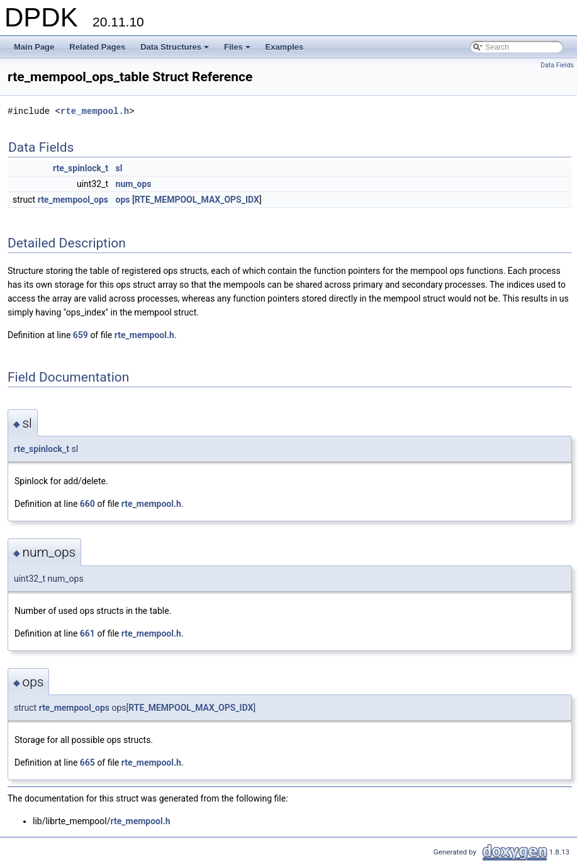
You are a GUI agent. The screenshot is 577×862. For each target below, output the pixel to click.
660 (87, 504)
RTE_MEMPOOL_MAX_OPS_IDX (197, 200)
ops (123, 200)
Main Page (34, 47)
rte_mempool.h (94, 111)
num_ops (134, 184)
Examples (285, 47)
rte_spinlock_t (80, 168)
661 (87, 633)
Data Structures (175, 50)
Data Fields (557, 65)
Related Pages (97, 47)
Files (238, 50)
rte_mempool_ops (73, 200)
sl (119, 168)
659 (80, 335)
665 (87, 762)
